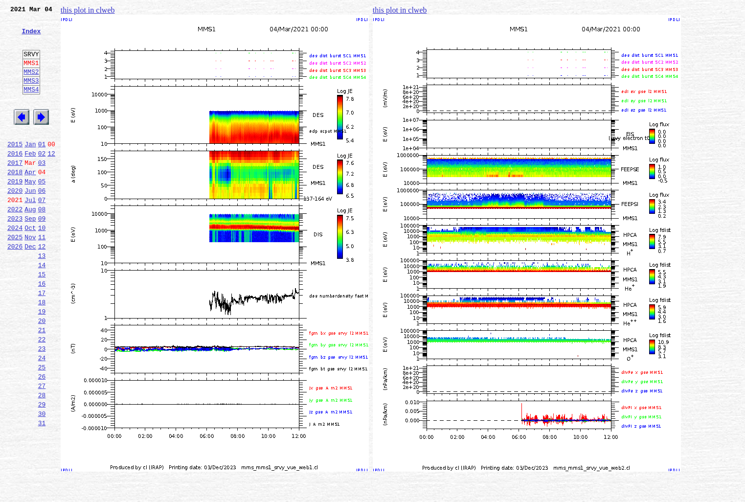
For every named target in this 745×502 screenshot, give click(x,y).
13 (42, 296)
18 (42, 350)
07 (42, 232)
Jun (30, 221)
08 (42, 242)
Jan (30, 167)
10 (42, 264)
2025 (15, 275)
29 (42, 468)
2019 (15, 210)
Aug (30, 242)
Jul (30, 232)
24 (42, 415)
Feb (30, 178)
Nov (30, 275)
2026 (15, 285)
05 (42, 210)
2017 (15, 188)
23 (42, 404)
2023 (15, 253)
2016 (15, 178)
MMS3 (31, 95)
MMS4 (31, 105)
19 (42, 361)
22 (42, 393)
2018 (15, 199)
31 (42, 490)
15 (42, 318)
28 (42, 458)
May (30, 210)
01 (42, 167)
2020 (15, 221)
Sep (30, 253)
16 (42, 328)
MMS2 (31, 84)
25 (42, 425)
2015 (15, 167)
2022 (15, 242)
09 (42, 253)
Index (31, 36)
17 (42, 339)
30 (42, 479)
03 (42, 188)
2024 (15, 264)
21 (42, 382)
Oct (30, 264)
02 (42, 178)
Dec (30, 285)
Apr (30, 199)
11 (42, 275)
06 (42, 221)
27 (42, 447)
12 (51, 178)
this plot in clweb (88, 10)
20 (42, 371)
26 (42, 436)
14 (42, 307)
